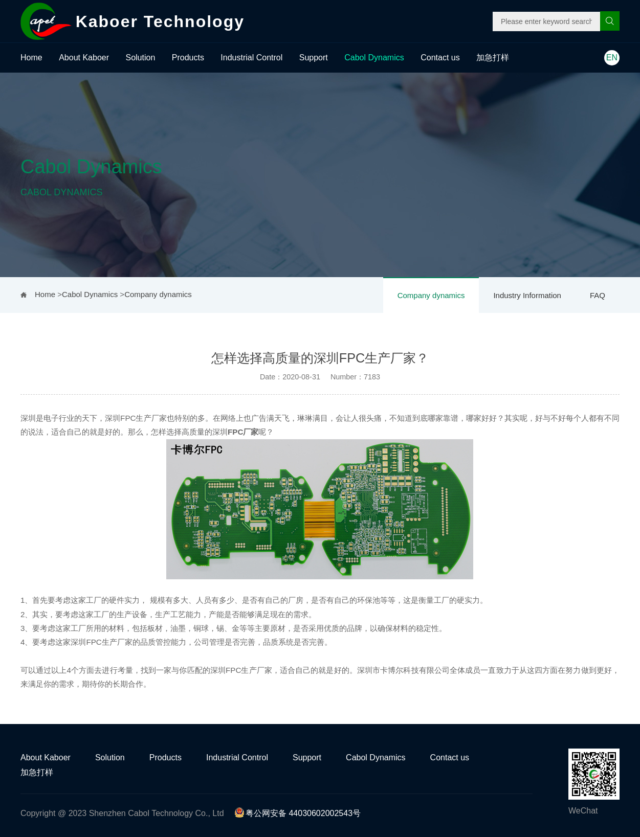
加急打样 (492, 57)
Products (188, 57)
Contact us (440, 57)
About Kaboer (84, 57)
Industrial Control (251, 57)
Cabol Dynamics (374, 57)
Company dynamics (431, 295)
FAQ (597, 295)
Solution (140, 57)
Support (313, 57)
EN (611, 57)
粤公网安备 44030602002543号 (297, 813)
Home (31, 57)
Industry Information (527, 295)
